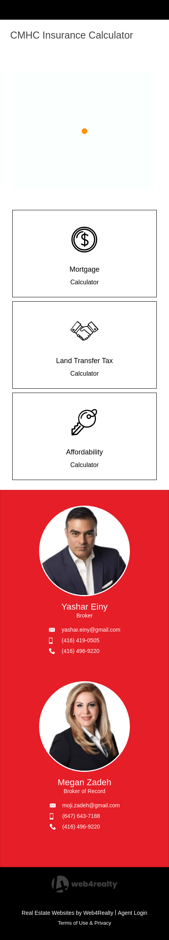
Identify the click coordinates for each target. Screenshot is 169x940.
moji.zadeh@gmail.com (91, 805)
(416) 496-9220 (81, 651)
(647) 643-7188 (81, 816)
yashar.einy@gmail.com (91, 630)
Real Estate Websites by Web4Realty (67, 913)
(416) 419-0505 (81, 640)
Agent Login (132, 913)
